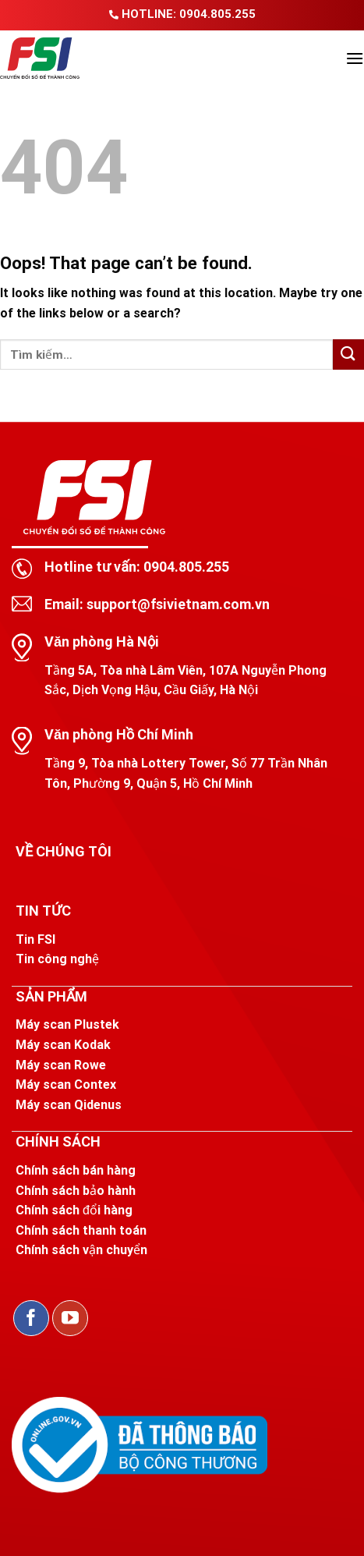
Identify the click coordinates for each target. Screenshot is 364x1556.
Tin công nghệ (57, 959)
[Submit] (348, 354)
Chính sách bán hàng (76, 1170)
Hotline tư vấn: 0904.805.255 (136, 566)
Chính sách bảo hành (76, 1190)
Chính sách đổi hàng (74, 1210)
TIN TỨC (43, 910)
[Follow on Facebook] (31, 1318)
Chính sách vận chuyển (81, 1249)
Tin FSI (35, 939)
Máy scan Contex (66, 1084)
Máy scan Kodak (63, 1044)
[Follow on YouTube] (70, 1318)
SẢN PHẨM (51, 996)
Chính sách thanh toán (81, 1230)
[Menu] (354, 58)
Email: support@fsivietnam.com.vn (157, 604)
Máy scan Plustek (67, 1024)
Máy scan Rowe (61, 1065)
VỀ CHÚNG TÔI (63, 851)
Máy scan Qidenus (69, 1104)
